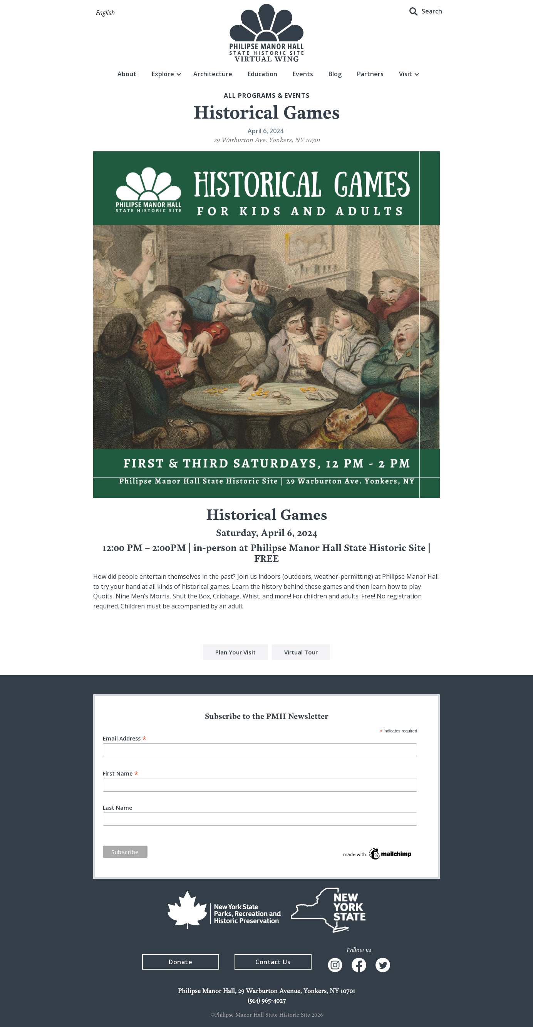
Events (303, 74)
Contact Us (272, 962)
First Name (121, 773)
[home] (266, 32)
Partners (370, 74)
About (126, 74)
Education (262, 74)
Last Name (117, 807)
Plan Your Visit (235, 653)
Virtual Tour (301, 653)
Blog (335, 74)
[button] (105, 13)
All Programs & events (267, 95)
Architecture (212, 74)
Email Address (125, 738)
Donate (180, 962)
